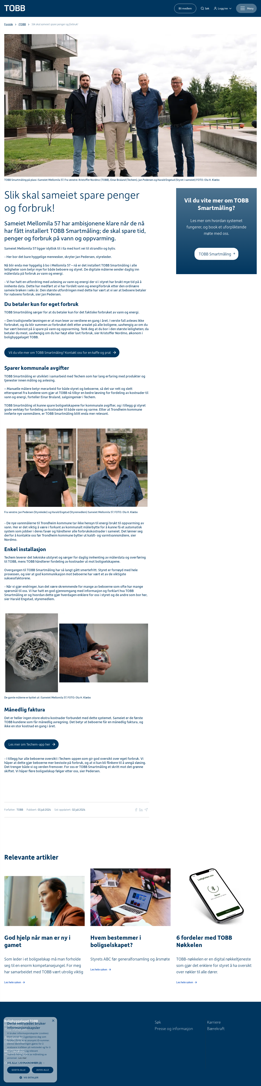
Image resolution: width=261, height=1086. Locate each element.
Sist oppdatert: (62, 809)
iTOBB (22, 24)
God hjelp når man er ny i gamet (37, 941)
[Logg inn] (223, 8)
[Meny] (246, 8)
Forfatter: (9, 809)
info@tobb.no (14, 1050)
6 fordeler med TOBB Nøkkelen (204, 941)
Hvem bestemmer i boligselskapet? (115, 941)
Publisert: (32, 809)
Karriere (214, 1022)
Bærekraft (216, 1028)
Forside (8, 24)
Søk (158, 1022)
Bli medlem (185, 8)
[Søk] (205, 8)
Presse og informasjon (174, 1028)
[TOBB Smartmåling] (216, 254)
